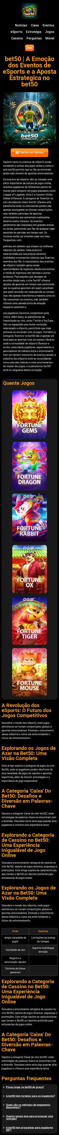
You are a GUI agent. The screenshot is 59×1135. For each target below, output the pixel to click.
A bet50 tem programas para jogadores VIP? (29, 1129)
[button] (29, 1087)
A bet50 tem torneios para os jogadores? (30, 1096)
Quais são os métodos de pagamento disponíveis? (28, 1106)
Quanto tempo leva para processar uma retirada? (29, 1117)
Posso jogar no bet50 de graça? (25, 1087)
